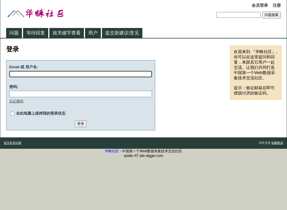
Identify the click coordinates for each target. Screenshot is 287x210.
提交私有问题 (12, 142)
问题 (14, 32)
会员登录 (260, 5)
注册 (277, 5)
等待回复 (35, 32)
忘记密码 (16, 101)
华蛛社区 (112, 151)
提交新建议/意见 (122, 32)
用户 (93, 32)
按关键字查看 (67, 32)
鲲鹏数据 (277, 142)
